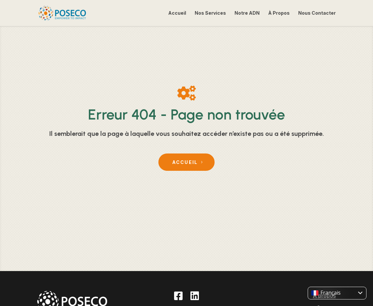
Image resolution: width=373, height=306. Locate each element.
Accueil (177, 13)
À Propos (279, 13)
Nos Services (210, 13)
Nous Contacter (317, 13)
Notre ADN (247, 13)
